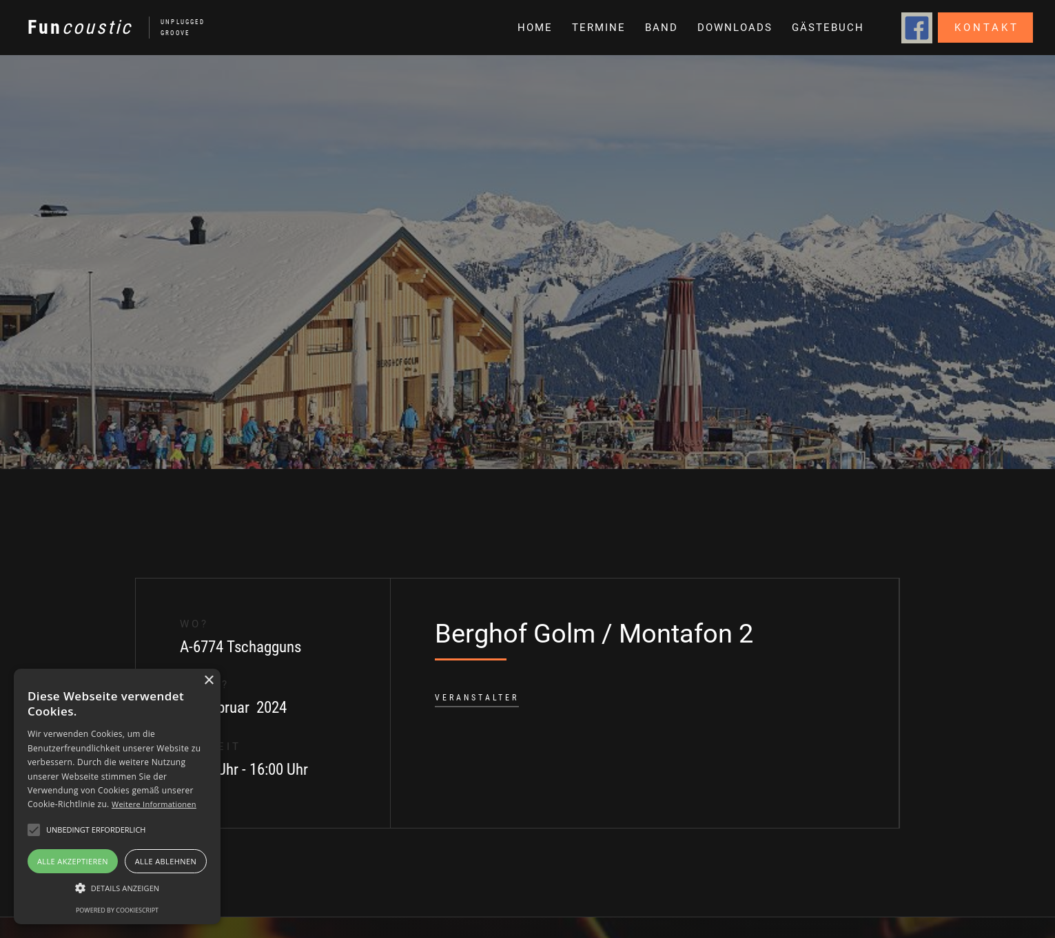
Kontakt (986, 27)
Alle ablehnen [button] (165, 861)
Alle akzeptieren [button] (72, 861)
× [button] (208, 681)
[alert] (117, 796)
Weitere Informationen (154, 804)
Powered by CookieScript (117, 910)
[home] (109, 27)
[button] (660, 27)
